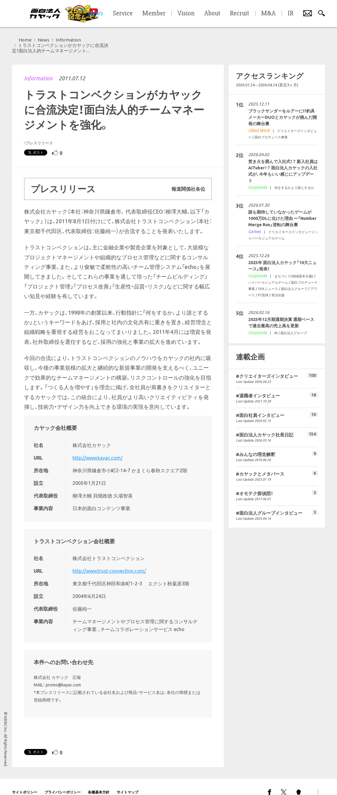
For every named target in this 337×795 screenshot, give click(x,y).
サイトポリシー (24, 781)
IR (290, 14)
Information (38, 67)
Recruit (239, 14)
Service (123, 14)
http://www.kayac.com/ (97, 447)
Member (153, 14)
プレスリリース (39, 132)
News (43, 39)
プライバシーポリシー (63, 781)
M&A (268, 14)
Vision (186, 14)
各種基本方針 (99, 781)
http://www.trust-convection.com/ (109, 560)
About (212, 14)
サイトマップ (127, 781)
